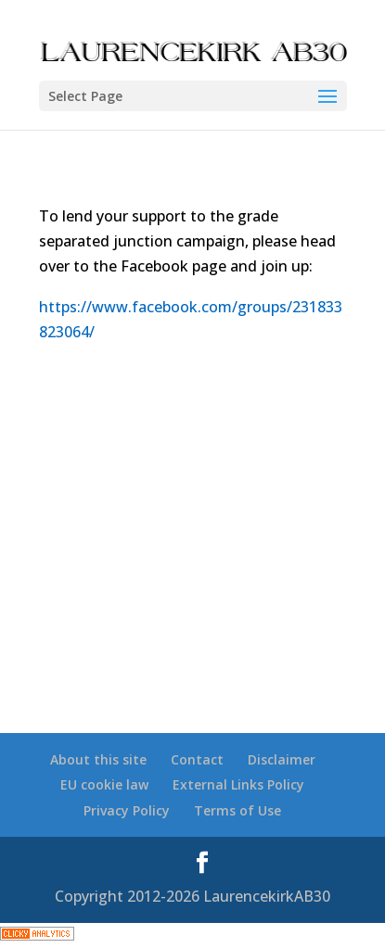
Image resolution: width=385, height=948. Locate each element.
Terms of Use (237, 810)
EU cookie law (104, 784)
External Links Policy (238, 784)
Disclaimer (281, 759)
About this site (98, 759)
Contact (197, 759)
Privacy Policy (126, 810)
